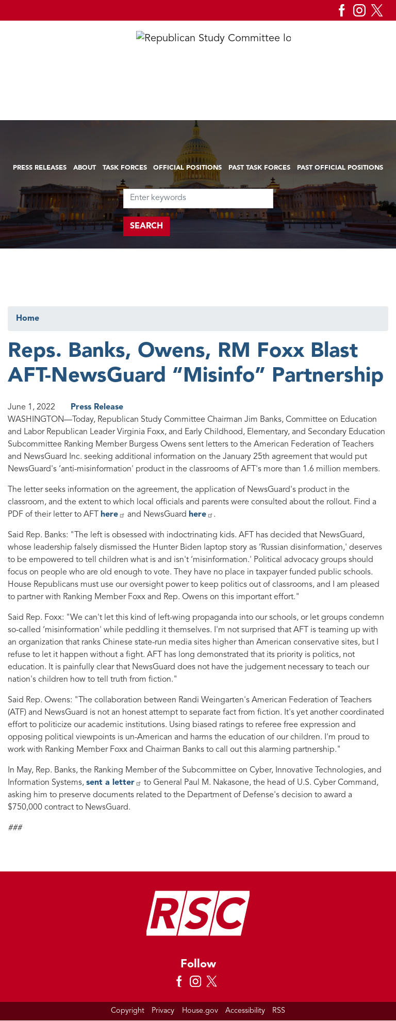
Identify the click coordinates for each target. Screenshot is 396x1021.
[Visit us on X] (379, 10)
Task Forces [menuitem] (125, 167)
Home (27, 319)
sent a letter (114, 783)
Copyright (127, 1011)
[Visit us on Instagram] (362, 10)
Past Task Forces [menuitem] (259, 167)
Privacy (163, 1011)
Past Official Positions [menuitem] (340, 167)
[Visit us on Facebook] (344, 10)
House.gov (200, 1011)
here (113, 515)
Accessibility (245, 1011)
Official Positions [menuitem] (187, 167)
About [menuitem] (84, 167)
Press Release (97, 407)
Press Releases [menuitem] (40, 167)
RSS (278, 1011)
